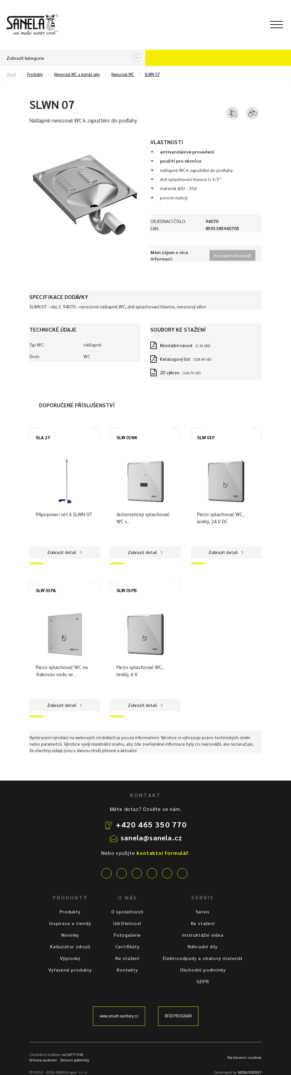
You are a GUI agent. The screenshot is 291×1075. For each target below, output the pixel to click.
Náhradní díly (203, 946)
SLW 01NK (126, 437)
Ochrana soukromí (43, 1060)
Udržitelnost (127, 923)
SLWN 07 (152, 74)
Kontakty (127, 970)
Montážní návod (176, 345)
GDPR (202, 981)
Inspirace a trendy (70, 923)
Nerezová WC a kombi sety (77, 74)
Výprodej (70, 958)
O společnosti (127, 911)
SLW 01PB (126, 590)
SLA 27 (43, 437)
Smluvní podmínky (74, 1060)
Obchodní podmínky (203, 970)
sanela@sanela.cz (151, 837)
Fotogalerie (127, 935)
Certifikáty (127, 946)
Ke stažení (127, 958)
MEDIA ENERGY (250, 1072)
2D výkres (169, 372)
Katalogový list (175, 359)
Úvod (11, 74)
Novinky (70, 935)
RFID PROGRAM (178, 1015)
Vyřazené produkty (70, 970)
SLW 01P (206, 437)
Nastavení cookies (244, 1057)
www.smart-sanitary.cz (119, 1015)
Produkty (35, 74)
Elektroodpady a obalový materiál (203, 958)
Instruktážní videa (202, 935)
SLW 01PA (46, 590)
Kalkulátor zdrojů (70, 946)
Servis (203, 911)
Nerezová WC (122, 74)
